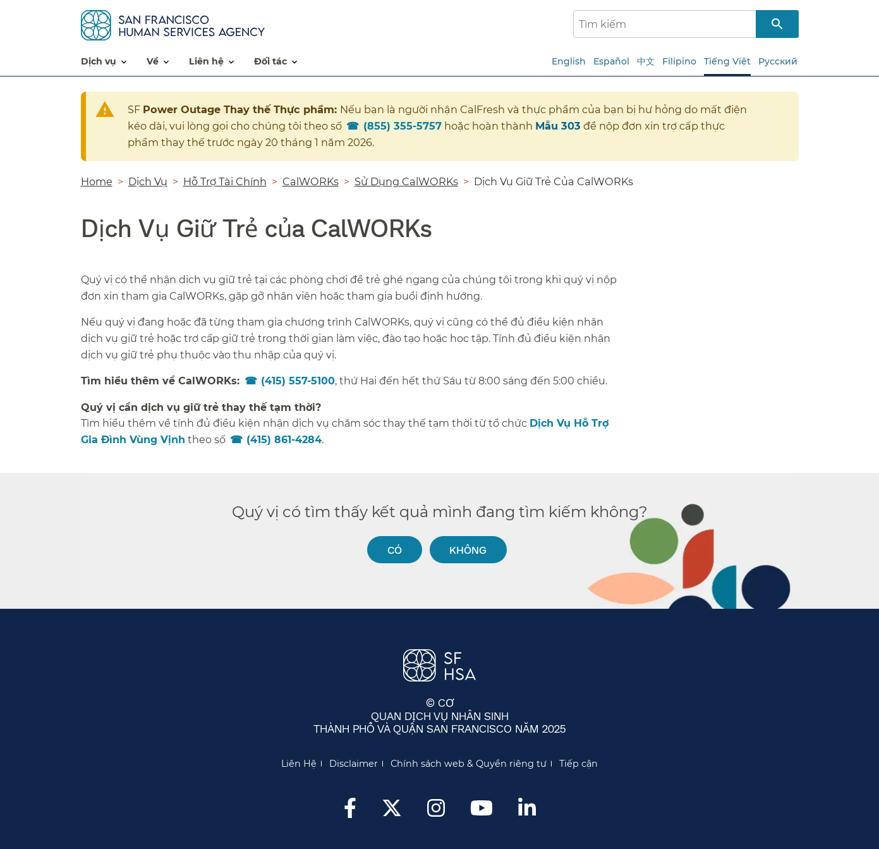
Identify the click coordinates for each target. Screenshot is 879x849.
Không (468, 550)
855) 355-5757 (402, 125)
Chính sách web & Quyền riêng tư (469, 763)
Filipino (679, 61)
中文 (646, 61)
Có (394, 550)
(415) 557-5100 (298, 381)
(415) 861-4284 (284, 440)
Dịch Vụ (147, 181)
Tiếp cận (578, 763)
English (569, 61)
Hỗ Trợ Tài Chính (225, 181)
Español (611, 61)
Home (96, 181)
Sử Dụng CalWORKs (406, 181)
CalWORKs (310, 181)
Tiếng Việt (727, 61)
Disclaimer (353, 763)
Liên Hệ (299, 763)
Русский (777, 61)
